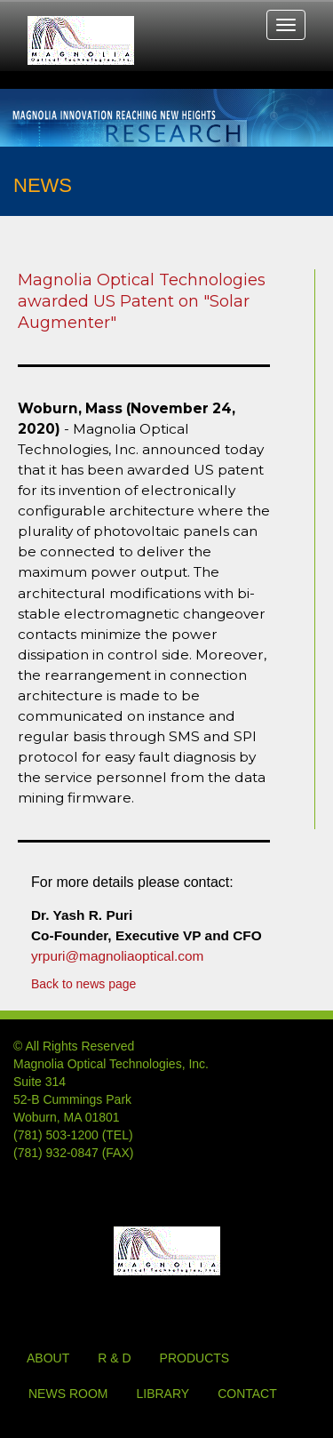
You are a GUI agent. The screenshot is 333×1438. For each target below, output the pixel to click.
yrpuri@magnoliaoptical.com (117, 955)
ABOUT (48, 1358)
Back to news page (83, 984)
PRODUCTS (195, 1358)
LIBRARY (162, 1393)
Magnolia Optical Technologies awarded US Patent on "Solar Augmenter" (142, 301)
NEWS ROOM (67, 1393)
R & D (114, 1358)
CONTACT (247, 1393)
